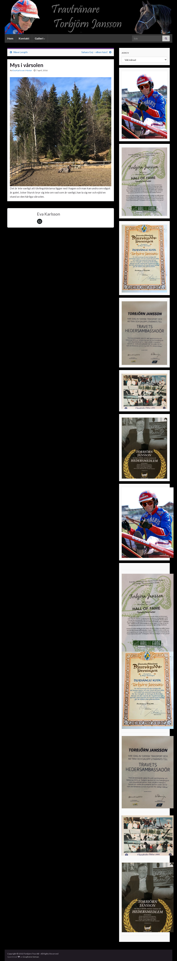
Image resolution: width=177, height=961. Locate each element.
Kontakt (24, 38)
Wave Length (20, 52)
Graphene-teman (31, 956)
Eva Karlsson (19, 70)
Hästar (29, 70)
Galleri (40, 38)
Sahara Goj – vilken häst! (94, 52)
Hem (10, 38)
